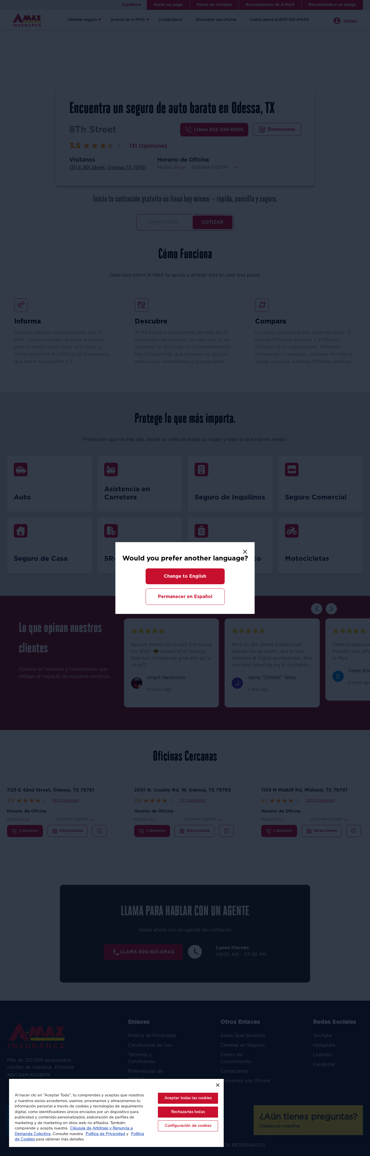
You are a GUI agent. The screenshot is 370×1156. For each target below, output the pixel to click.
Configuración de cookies (188, 1126)
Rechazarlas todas (188, 1112)
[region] (116, 1112)
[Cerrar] (217, 1085)
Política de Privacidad (105, 1134)
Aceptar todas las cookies (188, 1098)
